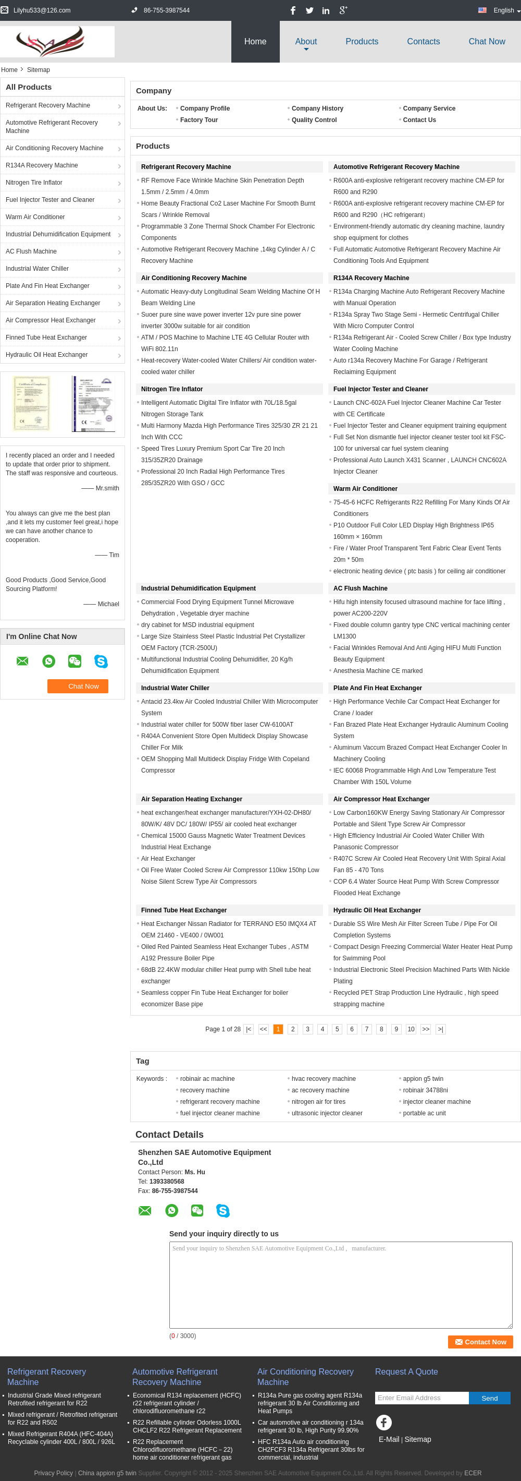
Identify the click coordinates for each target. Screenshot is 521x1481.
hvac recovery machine (324, 1078)
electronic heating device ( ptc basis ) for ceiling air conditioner (419, 571)
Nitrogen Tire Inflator (34, 182)
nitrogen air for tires (318, 1101)
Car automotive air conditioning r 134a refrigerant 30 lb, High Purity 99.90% (311, 1426)
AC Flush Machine (31, 251)
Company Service (429, 108)
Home (255, 41)
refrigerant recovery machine (220, 1101)
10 (410, 1029)
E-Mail (389, 1439)
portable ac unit (424, 1113)
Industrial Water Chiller (37, 268)
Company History (317, 108)
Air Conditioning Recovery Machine (54, 148)
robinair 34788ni (425, 1090)
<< (263, 1029)
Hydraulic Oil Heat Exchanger (47, 354)
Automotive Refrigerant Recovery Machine (52, 127)
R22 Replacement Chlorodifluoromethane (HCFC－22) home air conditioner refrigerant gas (182, 1449)
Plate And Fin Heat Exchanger (48, 286)
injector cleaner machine (437, 1101)
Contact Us (419, 120)
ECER (472, 1473)
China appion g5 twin (107, 1473)
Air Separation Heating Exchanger (53, 303)
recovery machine (205, 1090)
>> (425, 1029)
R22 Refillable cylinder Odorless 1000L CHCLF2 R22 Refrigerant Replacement (187, 1426)
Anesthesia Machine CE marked (378, 671)
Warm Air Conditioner (35, 217)
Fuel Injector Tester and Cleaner (50, 199)
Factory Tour (199, 120)
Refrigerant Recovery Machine (48, 105)
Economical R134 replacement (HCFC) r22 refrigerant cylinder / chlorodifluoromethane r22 (187, 1403)
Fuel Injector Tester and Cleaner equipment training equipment (419, 425)
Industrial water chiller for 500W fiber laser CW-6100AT (217, 724)
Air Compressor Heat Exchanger (51, 320)
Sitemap (417, 1439)
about (306, 41)
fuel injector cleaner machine (220, 1113)
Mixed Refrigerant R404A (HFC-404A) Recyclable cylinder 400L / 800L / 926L (61, 1438)
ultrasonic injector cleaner (327, 1113)
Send (489, 1398)
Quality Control (314, 120)
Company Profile (205, 108)
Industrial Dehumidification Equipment (58, 234)
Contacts (423, 41)
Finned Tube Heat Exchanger (46, 337)
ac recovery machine (321, 1090)
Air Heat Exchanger (168, 858)
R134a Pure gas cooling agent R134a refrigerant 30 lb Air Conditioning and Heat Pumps (310, 1403)
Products (361, 41)
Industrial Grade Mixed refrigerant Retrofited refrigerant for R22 (54, 1399)
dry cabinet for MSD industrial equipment (197, 625)
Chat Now (487, 41)
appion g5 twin (423, 1078)
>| (440, 1029)
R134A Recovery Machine (42, 165)
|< (248, 1029)
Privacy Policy (53, 1473)
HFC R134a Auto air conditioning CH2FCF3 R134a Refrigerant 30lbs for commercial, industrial (311, 1449)
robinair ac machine (207, 1078)
